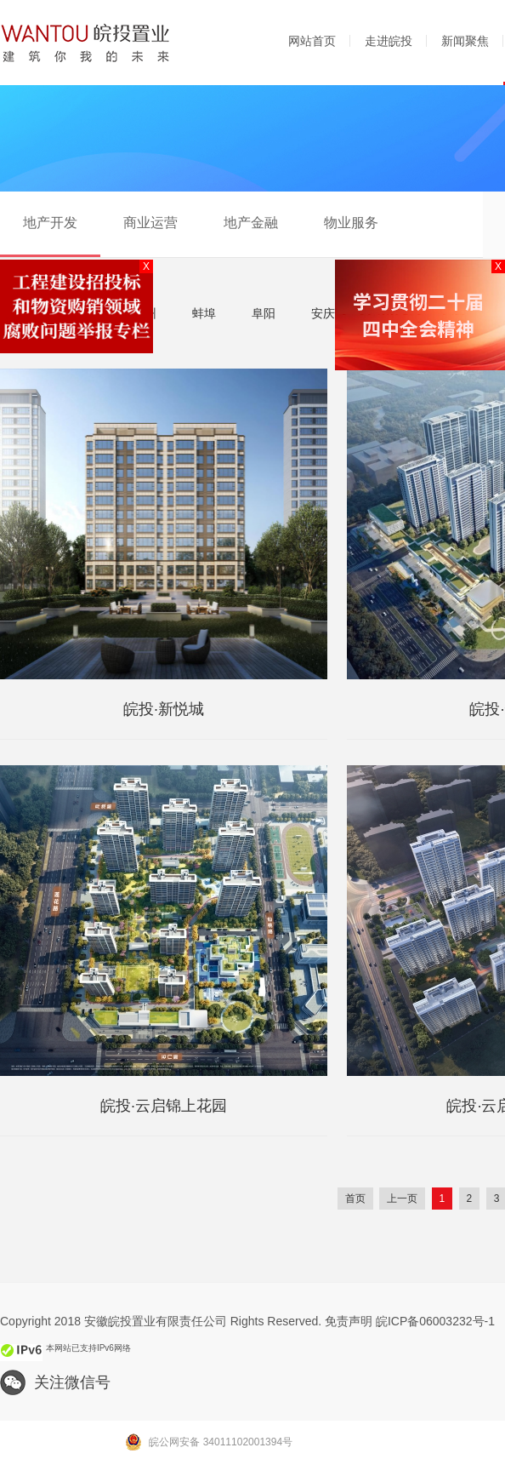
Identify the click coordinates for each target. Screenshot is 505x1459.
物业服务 (351, 222)
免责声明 (348, 1321)
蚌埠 (204, 313)
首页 (355, 1198)
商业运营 (150, 222)
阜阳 (263, 313)
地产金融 (251, 222)
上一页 (402, 1198)
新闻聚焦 (465, 41)
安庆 (323, 313)
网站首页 (312, 41)
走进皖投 (388, 41)
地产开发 (50, 222)
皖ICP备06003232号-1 (435, 1321)
